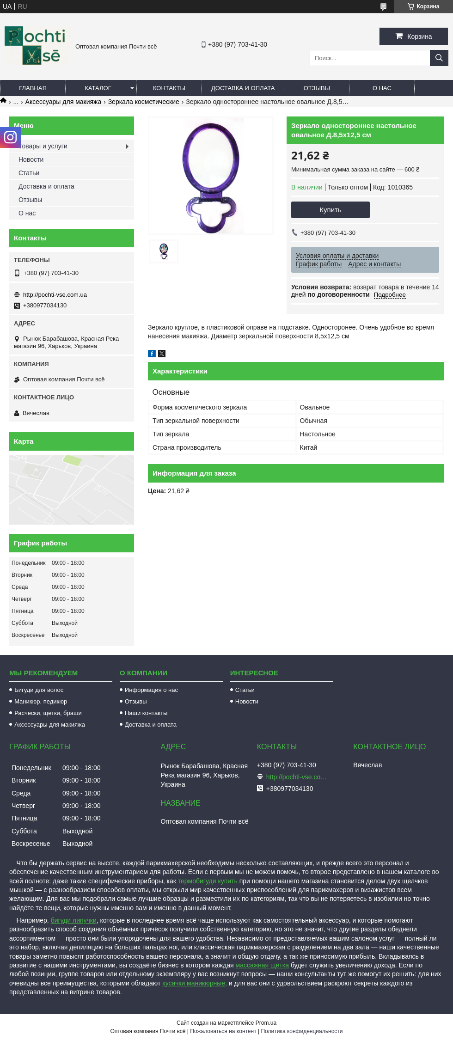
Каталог (98, 88)
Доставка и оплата (243, 88)
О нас (382, 88)
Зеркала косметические (143, 101)
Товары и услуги (42, 146)
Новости (30, 159)
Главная (33, 88)
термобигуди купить (208, 881)
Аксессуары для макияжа (63, 101)
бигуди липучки (74, 920)
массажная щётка (262, 965)
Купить (330, 210)
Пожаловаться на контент (223, 1031)
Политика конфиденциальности (302, 1031)
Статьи (28, 173)
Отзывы (317, 88)
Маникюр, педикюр (40, 701)
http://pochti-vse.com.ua (55, 294)
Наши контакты (146, 713)
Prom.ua (266, 1023)
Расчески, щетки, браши (48, 713)
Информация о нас (151, 689)
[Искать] (439, 58)
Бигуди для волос (38, 689)
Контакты (169, 88)
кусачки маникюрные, (194, 983)
